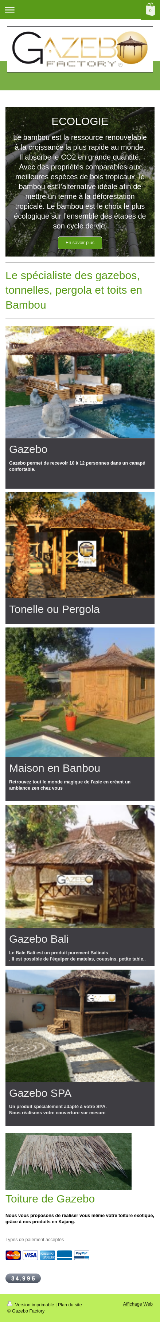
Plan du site (70, 1304)
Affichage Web (138, 1304)
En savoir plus (80, 242)
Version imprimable (31, 1304)
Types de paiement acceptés (34, 1239)
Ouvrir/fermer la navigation (80, 9)
